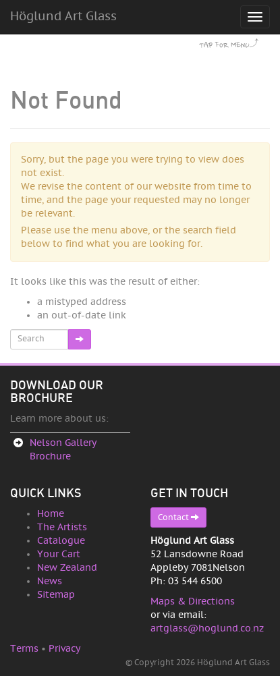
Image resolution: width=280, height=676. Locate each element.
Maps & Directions (192, 601)
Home (50, 513)
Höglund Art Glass (63, 16)
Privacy (64, 648)
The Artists (62, 527)
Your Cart (58, 554)
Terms (24, 648)
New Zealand (67, 567)
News (49, 581)
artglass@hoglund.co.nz (207, 628)
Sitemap (56, 594)
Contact (178, 517)
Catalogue (61, 540)
